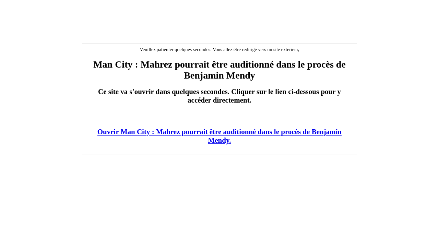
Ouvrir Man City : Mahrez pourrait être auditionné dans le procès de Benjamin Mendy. (219, 136)
